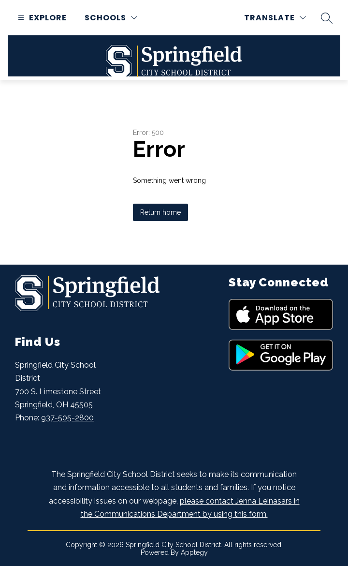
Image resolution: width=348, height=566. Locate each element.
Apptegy (194, 552)
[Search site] (327, 18)
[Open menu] (41, 18)
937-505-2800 (67, 417)
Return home (160, 212)
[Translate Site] (275, 18)
